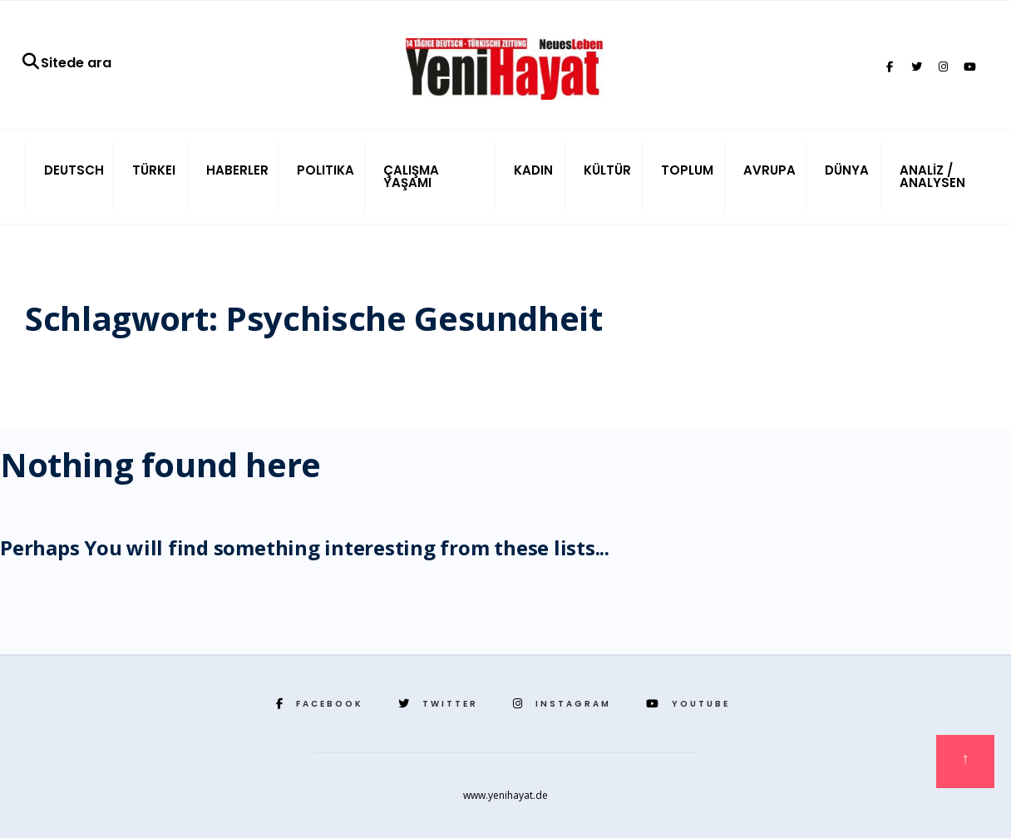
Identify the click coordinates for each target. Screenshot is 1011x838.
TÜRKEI (153, 170)
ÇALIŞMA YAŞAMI (411, 176)
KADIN (533, 170)
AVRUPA (769, 170)
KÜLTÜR (607, 170)
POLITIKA (325, 170)
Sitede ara (66, 62)
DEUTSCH (74, 170)
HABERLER (237, 170)
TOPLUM (687, 170)
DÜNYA (847, 170)
